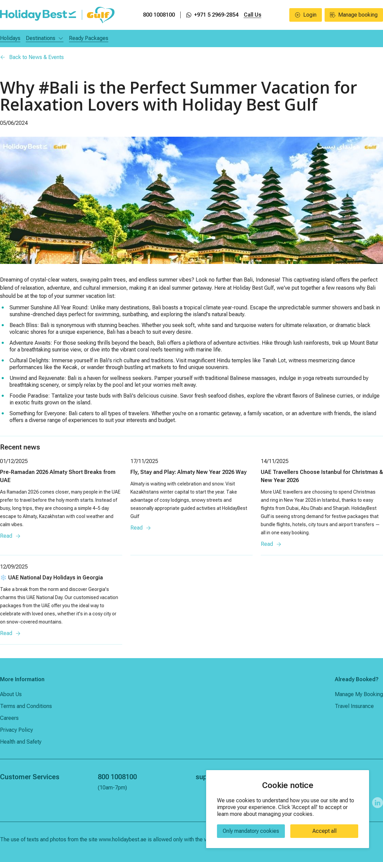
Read (10, 536)
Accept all (324, 831)
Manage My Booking (359, 694)
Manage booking (354, 15)
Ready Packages (88, 38)
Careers (9, 718)
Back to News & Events (32, 57)
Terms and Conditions (26, 706)
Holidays (10, 38)
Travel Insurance (354, 706)
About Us (11, 694)
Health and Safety (20, 742)
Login (305, 15)
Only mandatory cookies (251, 831)
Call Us (252, 15)
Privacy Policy (16, 730)
